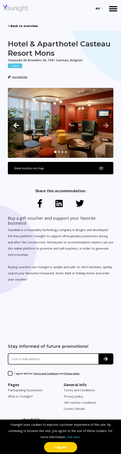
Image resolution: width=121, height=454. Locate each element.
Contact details (74, 409)
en (98, 8)
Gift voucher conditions (80, 402)
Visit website (18, 77)
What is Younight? (20, 396)
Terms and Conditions (46, 373)
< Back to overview (23, 26)
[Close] (60, 447)
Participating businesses (25, 390)
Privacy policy (72, 373)
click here (73, 437)
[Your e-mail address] (53, 359)
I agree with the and (47, 373)
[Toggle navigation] (113, 8)
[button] (16, 125)
